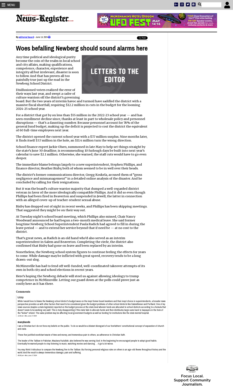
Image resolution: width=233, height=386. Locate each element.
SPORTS (186, 106)
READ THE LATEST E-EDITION (192, 102)
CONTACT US (199, 110)
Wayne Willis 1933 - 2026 (184, 268)
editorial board (26, 37)
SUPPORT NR (185, 110)
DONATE (209, 97)
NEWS (178, 106)
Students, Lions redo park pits (187, 279)
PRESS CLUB (199, 97)
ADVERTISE (187, 97)
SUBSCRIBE (176, 97)
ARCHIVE (204, 106)
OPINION (195, 106)
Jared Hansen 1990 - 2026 (185, 241)
